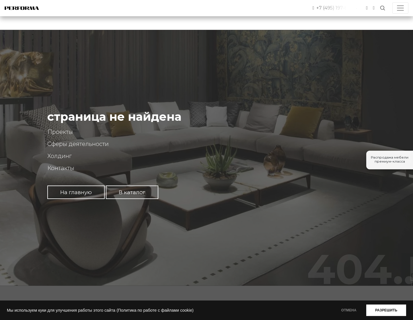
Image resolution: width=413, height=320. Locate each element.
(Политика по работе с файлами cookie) (154, 310)
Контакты (60, 168)
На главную (76, 192)
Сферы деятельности (78, 144)
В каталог (132, 192)
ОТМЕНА (345, 310)
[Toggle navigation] (400, 8)
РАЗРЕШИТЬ (385, 310)
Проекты (60, 131)
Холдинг (59, 156)
